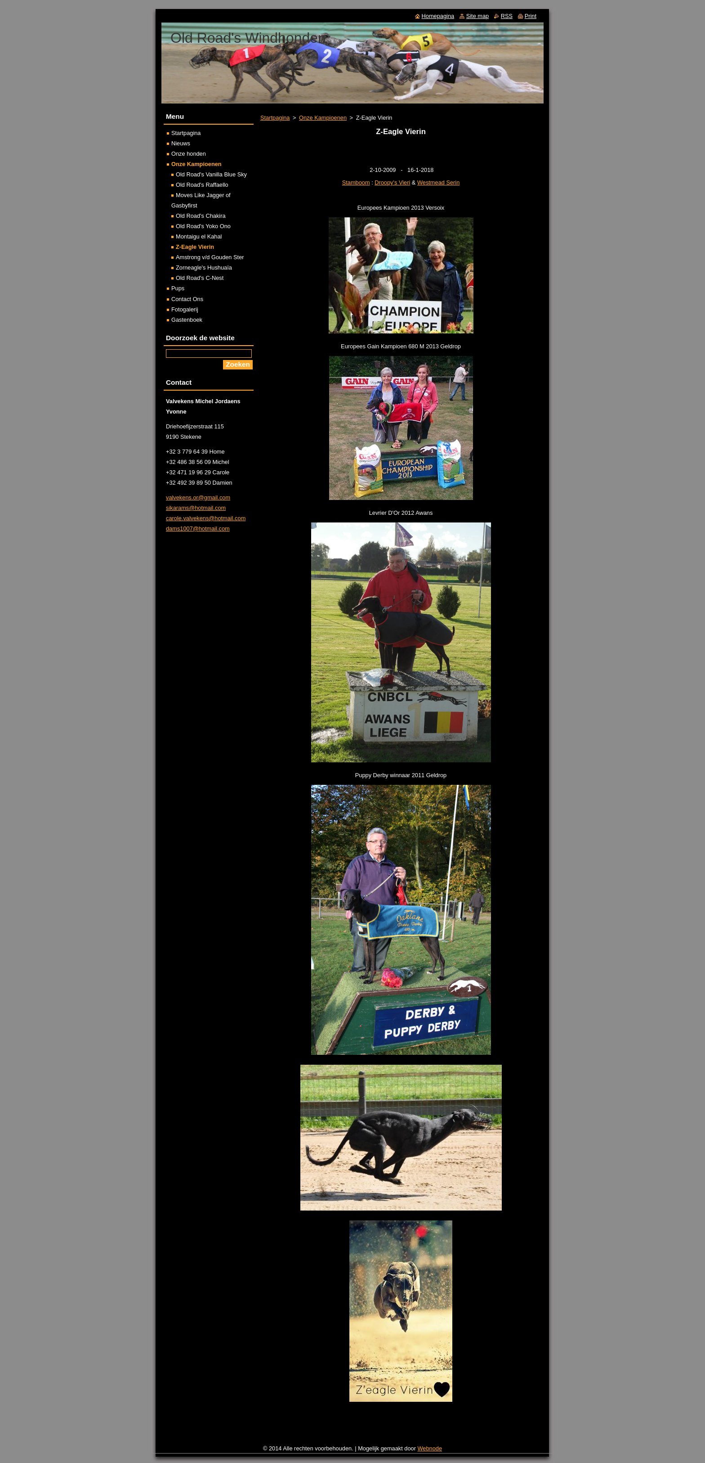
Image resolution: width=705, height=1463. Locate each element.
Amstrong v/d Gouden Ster (210, 257)
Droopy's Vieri (392, 182)
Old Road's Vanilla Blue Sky (211, 174)
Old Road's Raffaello (202, 184)
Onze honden (188, 153)
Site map (477, 16)
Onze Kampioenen (323, 117)
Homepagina (438, 16)
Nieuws (180, 143)
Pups (177, 288)
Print (530, 16)
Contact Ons (187, 299)
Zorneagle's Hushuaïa (204, 267)
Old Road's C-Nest (199, 278)
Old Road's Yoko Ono (203, 226)
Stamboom (356, 182)
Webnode (430, 1448)
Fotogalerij (184, 309)
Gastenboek (186, 319)
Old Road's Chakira (201, 215)
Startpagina (275, 117)
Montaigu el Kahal (199, 236)
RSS (507, 16)
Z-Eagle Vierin (195, 246)
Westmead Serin (438, 182)
